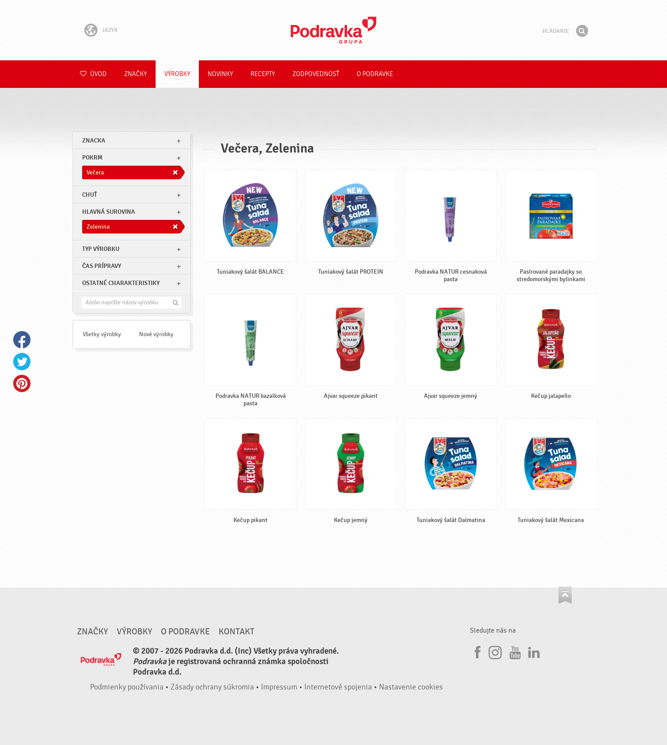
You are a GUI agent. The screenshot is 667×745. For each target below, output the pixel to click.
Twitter (22, 361)
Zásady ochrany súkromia (212, 687)
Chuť (89, 194)
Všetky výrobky (102, 334)
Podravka (333, 30)
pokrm (92, 157)
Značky (135, 74)
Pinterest (22, 383)
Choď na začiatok (565, 595)
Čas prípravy (101, 266)
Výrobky (177, 74)
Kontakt (236, 632)
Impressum (279, 687)
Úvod (93, 74)
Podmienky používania (126, 687)
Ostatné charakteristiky (121, 283)
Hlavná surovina (108, 212)
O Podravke (375, 74)
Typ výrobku (100, 249)
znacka (93, 140)
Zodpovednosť (315, 74)
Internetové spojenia (338, 687)
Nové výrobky (156, 334)
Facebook (22, 339)
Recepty (262, 74)
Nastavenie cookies (411, 687)
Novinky (220, 74)
